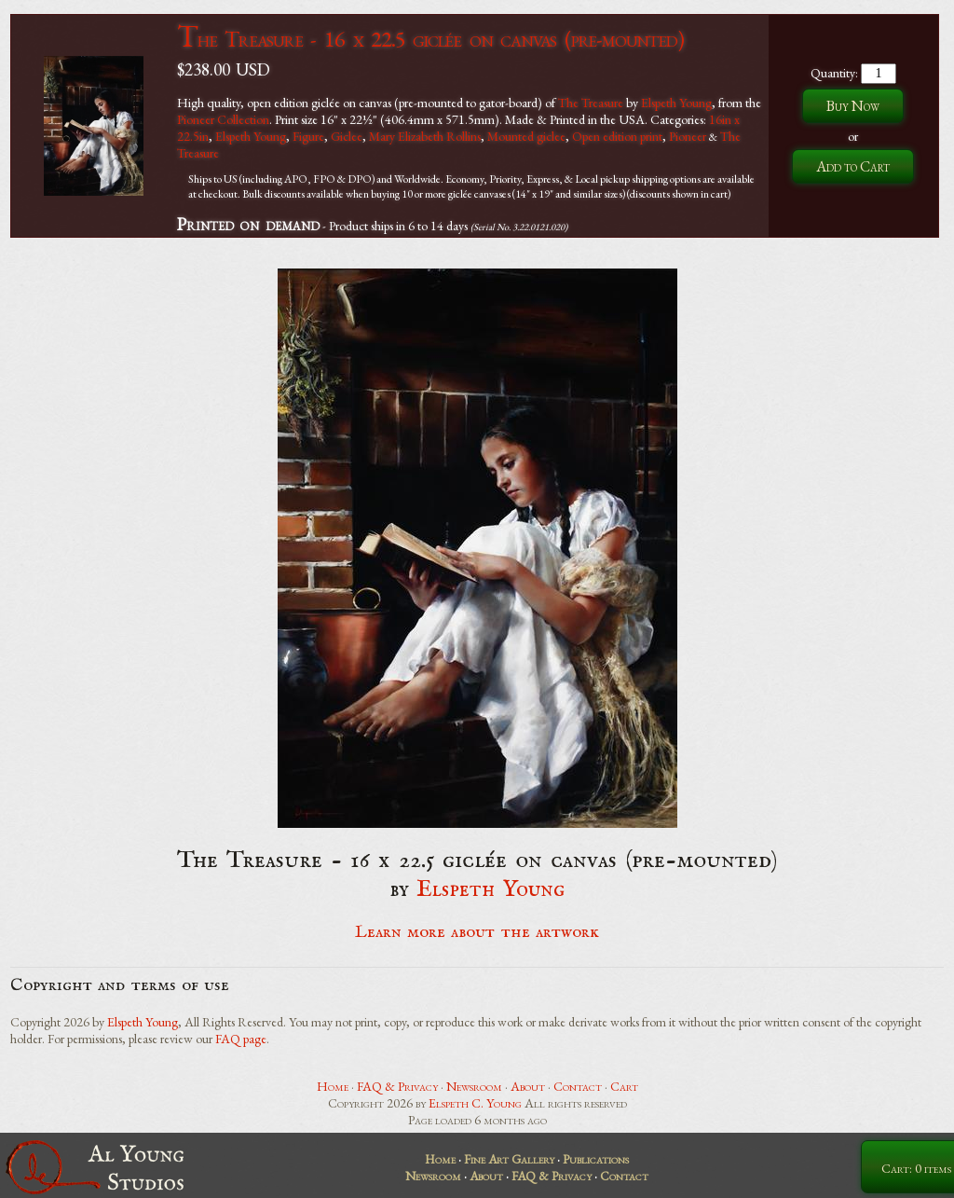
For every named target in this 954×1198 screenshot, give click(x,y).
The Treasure (590, 102)
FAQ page (240, 1038)
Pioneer (687, 136)
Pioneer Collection (223, 119)
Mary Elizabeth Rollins (425, 136)
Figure (308, 136)
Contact (577, 1086)
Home (332, 1086)
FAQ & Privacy (397, 1086)
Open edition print (617, 136)
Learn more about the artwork (477, 932)
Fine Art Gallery (509, 1158)
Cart (624, 1086)
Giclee (346, 136)
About (528, 1086)
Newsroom (474, 1086)
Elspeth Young (676, 102)
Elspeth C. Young (475, 1103)
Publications (596, 1158)
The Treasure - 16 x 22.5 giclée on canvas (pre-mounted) (430, 38)
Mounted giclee (526, 136)
